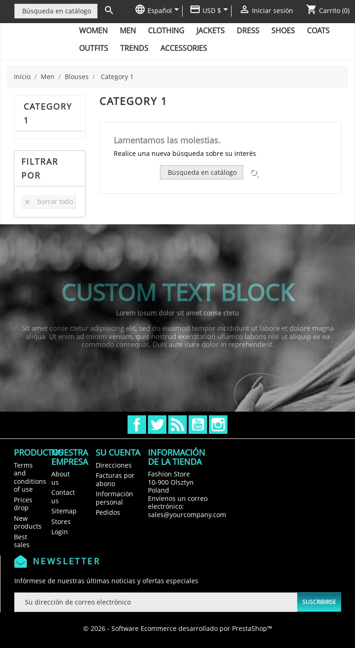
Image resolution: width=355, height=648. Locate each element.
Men (128, 30)
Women (93, 30)
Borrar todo (48, 201)
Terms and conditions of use (30, 477)
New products (28, 522)
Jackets (210, 30)
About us (60, 478)
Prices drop (23, 503)
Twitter (157, 424)
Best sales (22, 540)
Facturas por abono (115, 479)
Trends (134, 48)
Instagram (218, 424)
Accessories (183, 48)
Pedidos (108, 512)
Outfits (93, 48)
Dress (248, 30)
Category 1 (48, 113)
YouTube (198, 424)
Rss (177, 424)
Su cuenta (118, 452)
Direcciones (114, 465)
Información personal (114, 497)
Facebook (137, 424)
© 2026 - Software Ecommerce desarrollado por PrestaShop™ (177, 628)
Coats (318, 30)
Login (59, 531)
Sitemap (64, 510)
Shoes (283, 30)
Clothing (166, 30)
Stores (61, 521)
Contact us (63, 496)
